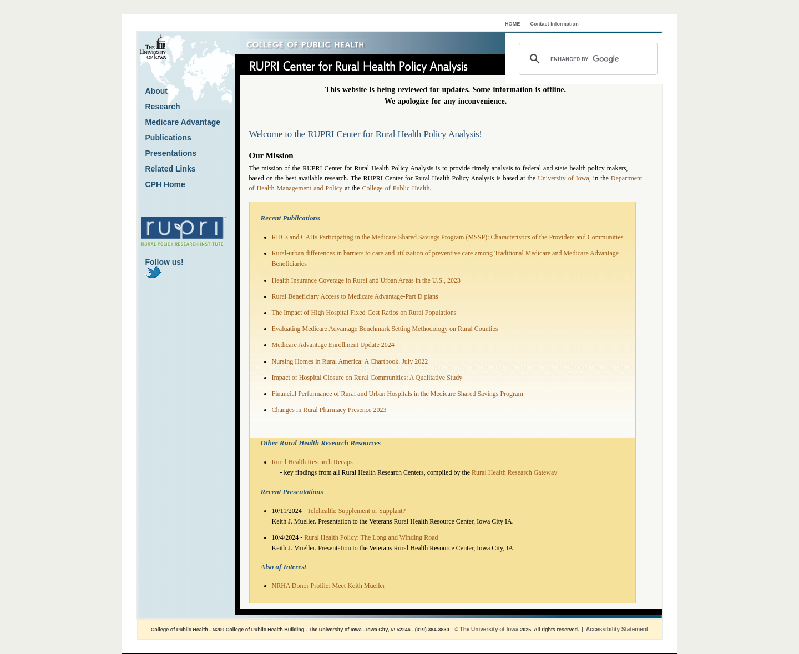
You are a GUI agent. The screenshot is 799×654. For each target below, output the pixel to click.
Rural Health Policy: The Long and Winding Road (371, 537)
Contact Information (554, 24)
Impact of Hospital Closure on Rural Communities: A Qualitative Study (367, 377)
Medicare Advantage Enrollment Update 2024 (333, 345)
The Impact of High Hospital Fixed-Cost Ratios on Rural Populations (364, 312)
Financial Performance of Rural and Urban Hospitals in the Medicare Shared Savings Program (397, 394)
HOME (512, 24)
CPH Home (165, 184)
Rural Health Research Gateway (514, 472)
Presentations (171, 153)
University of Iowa (563, 178)
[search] (586, 59)
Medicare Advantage (183, 122)
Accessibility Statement (617, 629)
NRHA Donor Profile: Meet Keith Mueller (328, 586)
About (156, 91)
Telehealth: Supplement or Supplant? (356, 511)
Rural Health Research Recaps (312, 462)
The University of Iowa (489, 629)
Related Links (170, 168)
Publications (168, 137)
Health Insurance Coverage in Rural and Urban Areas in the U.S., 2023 (366, 280)
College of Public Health (395, 188)
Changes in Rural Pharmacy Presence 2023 (329, 410)
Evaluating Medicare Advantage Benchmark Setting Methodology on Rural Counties (385, 329)
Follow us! (164, 268)
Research (162, 106)
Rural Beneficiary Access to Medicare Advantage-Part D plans (355, 296)
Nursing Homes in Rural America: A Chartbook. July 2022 (350, 361)
